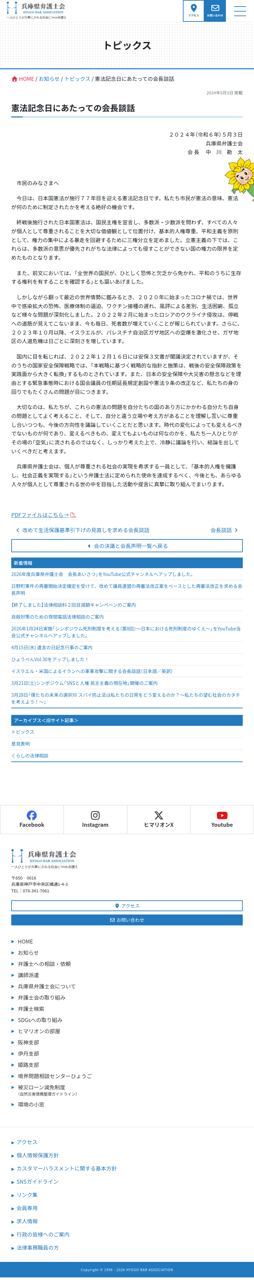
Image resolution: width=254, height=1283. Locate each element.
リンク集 (27, 1200)
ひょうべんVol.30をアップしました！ (50, 665)
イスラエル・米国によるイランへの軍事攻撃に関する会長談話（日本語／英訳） (92, 677)
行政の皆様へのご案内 (43, 1240)
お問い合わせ (127, 925)
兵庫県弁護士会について (47, 992)
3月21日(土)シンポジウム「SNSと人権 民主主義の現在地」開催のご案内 (84, 689)
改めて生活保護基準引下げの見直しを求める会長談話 (82, 535)
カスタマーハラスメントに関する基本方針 (67, 1174)
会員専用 (27, 1213)
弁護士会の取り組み (41, 1003)
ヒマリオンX (159, 825)
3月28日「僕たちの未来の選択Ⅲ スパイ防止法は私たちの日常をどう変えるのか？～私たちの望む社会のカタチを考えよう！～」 (125, 704)
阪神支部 (28, 1048)
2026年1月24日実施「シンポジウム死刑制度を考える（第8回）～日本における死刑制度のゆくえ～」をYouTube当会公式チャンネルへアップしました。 (126, 638)
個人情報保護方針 (38, 1161)
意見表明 (20, 749)
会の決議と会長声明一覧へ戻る (127, 551)
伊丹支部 (28, 1059)
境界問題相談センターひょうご (55, 1081)
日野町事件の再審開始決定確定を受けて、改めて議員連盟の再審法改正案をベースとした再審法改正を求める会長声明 (126, 595)
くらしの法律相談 (29, 761)
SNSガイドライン (38, 1187)
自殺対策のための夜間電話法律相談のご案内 (57, 622)
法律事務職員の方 (38, 1253)
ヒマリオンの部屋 (39, 1037)
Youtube (222, 825)
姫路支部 (28, 1070)
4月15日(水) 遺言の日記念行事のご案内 (52, 653)
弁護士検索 (31, 1014)
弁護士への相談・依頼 (44, 969)
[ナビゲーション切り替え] (240, 13)
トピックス (22, 737)
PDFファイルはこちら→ (40, 520)
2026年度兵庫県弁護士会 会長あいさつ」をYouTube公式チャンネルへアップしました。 (103, 580)
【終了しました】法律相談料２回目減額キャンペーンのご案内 (73, 610)
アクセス (127, 911)
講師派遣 (28, 980)
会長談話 (224, 535)
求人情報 (27, 1227)
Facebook (32, 825)
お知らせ (28, 958)
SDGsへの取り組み (40, 1025)
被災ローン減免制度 (130, 1096)
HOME (25, 947)
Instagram (95, 825)
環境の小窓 (31, 1110)
